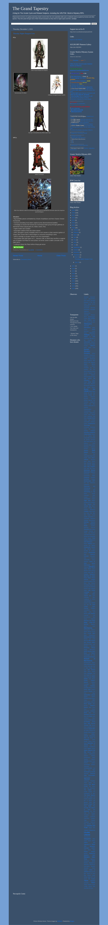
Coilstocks (89, 416)
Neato (85, 664)
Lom (90, 611)
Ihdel (85, 554)
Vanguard (87, 839)
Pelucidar (89, 677)
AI (94, 340)
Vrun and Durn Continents (78, 81)
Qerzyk (93, 695)
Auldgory (86, 366)
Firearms (93, 502)
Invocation (92, 556)
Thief (85, 813)
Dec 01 (77, 257)
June (75, 242)
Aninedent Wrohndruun (89, 355)
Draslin (85, 457)
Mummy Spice (91, 651)
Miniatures (86, 644)
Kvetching (93, 586)
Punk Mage (89, 693)
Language (86, 592)
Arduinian (90, 360)
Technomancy (87, 777)
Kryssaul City (87, 586)
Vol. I (90, 844)
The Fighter (88, 790)
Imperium (92, 554)
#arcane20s (86, 307)
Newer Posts (18, 256)
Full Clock (86, 513)
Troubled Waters (91, 823)
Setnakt (91, 730)
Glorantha (86, 529)
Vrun (93, 844)
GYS (94, 540)
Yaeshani (92, 880)
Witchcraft (86, 864)
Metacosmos (92, 635)
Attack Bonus (89, 364)
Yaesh (86, 880)
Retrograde (86, 711)
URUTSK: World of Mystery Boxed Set (81, 87)
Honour (85, 552)
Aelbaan (87, 335)
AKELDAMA (87, 342)
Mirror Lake (92, 644)
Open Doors (87, 671)
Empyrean (86, 477)
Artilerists (93, 362)
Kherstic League (89, 579)
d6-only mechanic (90, 439)
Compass (93, 421)
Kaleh (89, 572)
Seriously (86, 728)
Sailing (89, 719)
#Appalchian (87, 305)
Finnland (86, 502)
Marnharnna (88, 628)
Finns (89, 502)
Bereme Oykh (92, 376)
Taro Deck (87, 770)
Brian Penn (92, 391)
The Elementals (91, 788)
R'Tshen (86, 698)
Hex (89, 545)
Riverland (86, 714)
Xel (94, 877)
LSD (94, 615)
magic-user (92, 622)
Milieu (93, 642)
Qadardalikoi (87, 695)
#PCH (85, 316)
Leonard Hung (87, 602)
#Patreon (93, 314)
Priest (93, 687)
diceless (86, 450)
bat (94, 373)
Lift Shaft (92, 604)
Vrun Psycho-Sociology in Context (80, 97)
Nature (93, 662)
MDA (94, 633)
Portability (86, 687)
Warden (85, 853)
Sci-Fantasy (87, 721)
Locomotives (87, 610)
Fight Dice (87, 500)
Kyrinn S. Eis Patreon (76, 39)
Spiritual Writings (89, 755)
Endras (93, 479)
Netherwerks (90, 664)
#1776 (93, 304)
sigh (88, 737)
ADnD (93, 329)
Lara (94, 592)
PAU (85, 675)
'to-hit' (85, 298)
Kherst (93, 577)
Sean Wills (87, 723)
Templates (92, 780)
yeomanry (86, 882)
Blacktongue (87, 385)
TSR (85, 825)
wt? (92, 877)
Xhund (85, 878)
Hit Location (92, 550)
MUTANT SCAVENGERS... (78, 103)
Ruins (90, 716)
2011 (73, 215)
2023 (73, 281)
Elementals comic (89, 473)
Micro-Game (92, 640)
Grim (88, 536)
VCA (94, 839)
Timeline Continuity (89, 816)
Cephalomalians (87, 409)
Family (93, 493)
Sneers (89, 748)
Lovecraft (86, 615)
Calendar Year (91, 400)
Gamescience (92, 520)
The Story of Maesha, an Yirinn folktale (81, 99)
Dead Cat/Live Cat (90, 441)
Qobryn (93, 696)
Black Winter (87, 383)
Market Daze (89, 626)
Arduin (85, 360)
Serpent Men (91, 728)
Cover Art (87, 428)
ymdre (93, 884)
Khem (89, 577)
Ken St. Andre (91, 576)
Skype (85, 743)
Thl (88, 813)
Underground (91, 830)
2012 (73, 217)
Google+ (86, 531)
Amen (85, 347)
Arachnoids (92, 358)
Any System (92, 357)
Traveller (93, 820)
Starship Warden (89, 759)
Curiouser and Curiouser (77, 85)
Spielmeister (92, 753)
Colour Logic (87, 419)
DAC (85, 441)
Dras (91, 455)
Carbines (86, 402)
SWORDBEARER (88, 768)
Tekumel (87, 779)
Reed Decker (87, 703)
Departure (86, 446)
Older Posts (61, 256)
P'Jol (94, 673)
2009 (73, 210)
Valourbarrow (87, 836)
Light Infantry (89, 88)
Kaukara (86, 574)
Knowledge (86, 584)
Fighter (93, 500)
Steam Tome (92, 761)
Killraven (86, 581)
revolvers (92, 711)
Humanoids (92, 552)
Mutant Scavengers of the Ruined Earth (89, 655)
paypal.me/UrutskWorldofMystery (79, 70)
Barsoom (91, 373)
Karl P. (93, 572)
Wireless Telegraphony (89, 862)
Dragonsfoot (87, 455)
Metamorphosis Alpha (89, 637)
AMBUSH (92, 345)
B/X (90, 369)
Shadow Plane (87, 732)
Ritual (85, 712)
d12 (94, 437)
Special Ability (91, 752)
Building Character (89, 396)
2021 (73, 276)
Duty (85, 468)
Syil (94, 768)
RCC (94, 700)
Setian (87, 730)
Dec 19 (77, 262)
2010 (73, 212)
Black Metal (91, 382)
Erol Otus (86, 482)
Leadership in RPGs (89, 599)
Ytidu (94, 886)
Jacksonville (86, 559)
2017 (73, 266)
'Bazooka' (86, 297)
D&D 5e (89, 437)
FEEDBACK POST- (76, 136)
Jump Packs (87, 568)
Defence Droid (89, 443)
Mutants (93, 657)
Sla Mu (92, 744)
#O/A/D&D (86, 314)
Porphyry (92, 686)
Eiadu (93, 468)
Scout (93, 721)
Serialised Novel (91, 727)
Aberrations (87, 327)
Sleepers (86, 746)
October (76, 249)
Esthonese (92, 482)
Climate (93, 414)
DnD (93, 450)
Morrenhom (92, 649)
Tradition (93, 818)
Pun (94, 691)
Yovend (90, 886)
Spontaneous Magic (89, 757)
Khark (85, 577)
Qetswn (85, 696)
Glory (90, 529)
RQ (88, 716)
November (77, 252)
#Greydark (92, 309)
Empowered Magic (89, 475)
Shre (85, 737)
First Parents (87, 504)
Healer (85, 543)
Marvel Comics (91, 631)
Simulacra (86, 739)
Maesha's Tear (88, 620)
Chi (94, 411)
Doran (93, 452)
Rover (85, 716)
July (75, 244)
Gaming (86, 522)
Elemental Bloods (89, 470)
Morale (85, 649)
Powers (90, 687)
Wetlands (93, 859)
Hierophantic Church (89, 547)
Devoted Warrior (89, 448)
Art (89, 362)
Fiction (93, 498)
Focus (90, 507)
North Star (90, 666)
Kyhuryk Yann (87, 588)
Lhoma (93, 602)
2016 (73, 227)
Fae (94, 491)
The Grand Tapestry (31, 8)
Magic (85, 622)
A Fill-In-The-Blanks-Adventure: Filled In (82, 130)
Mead (85, 635)
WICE (93, 861)
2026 (73, 288)
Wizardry (93, 866)
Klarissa (93, 583)
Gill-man (93, 527)
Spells (85, 753)
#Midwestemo (87, 313)
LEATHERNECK (87, 601)
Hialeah (93, 545)
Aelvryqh (93, 334)
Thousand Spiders (89, 814)
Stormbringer (87, 764)
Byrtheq (85, 400)
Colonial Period (91, 418)
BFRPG (90, 378)
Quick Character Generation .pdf (83, 93)
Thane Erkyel (87, 782)
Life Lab (86, 604)
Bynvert (93, 398)
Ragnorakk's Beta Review (78, 137)
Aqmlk (85, 358)
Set (84, 730)
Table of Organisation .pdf (85, 96)
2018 (73, 268)
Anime (93, 353)
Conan (85, 423)
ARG (94, 360)
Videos (93, 840)
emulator (93, 477)
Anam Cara (91, 347)
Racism (90, 698)
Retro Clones (89, 709)
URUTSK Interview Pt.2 (86, 121)
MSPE (85, 651)
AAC (94, 322)
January (76, 230)
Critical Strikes (87, 434)
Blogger (72, 921)
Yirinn (93, 882)
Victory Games (87, 840)
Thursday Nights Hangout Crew (24, 33)
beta (85, 378)
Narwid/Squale (87, 662)
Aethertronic (86, 338)
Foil (94, 507)
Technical (86, 773)
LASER (86, 594)
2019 (73, 271)
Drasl (94, 455)
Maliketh (59, 921)
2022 (73, 278)
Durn (93, 465)
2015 (73, 225)
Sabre (93, 718)
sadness (86, 719)
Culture (93, 434)
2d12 (94, 320)
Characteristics (87, 411)
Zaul (85, 888)
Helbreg (90, 543)
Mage (93, 620)
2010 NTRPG (91, 318)
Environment (87, 481)
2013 (73, 220)
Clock (85, 416)
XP (89, 879)
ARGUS (86, 362)
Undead (86, 830)
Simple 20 (92, 737)
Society (93, 748)
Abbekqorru (88, 324)
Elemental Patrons (89, 472)
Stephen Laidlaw (89, 762)
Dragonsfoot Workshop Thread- (79, 133)
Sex (94, 730)
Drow (89, 457)
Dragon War (89, 454)
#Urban (85, 318)
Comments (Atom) (26, 259)
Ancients (87, 353)
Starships (86, 761)
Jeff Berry (91, 567)
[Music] (89, 304)
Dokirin (86, 452)
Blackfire (93, 383)
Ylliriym (85, 884)
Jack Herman (89, 557)
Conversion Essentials (89, 427)
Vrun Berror (87, 849)
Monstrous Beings (89, 647)
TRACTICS (86, 818)
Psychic (90, 691)
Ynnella (85, 886)
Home (39, 256)
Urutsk (87, 832)
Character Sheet (75, 84)
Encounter (86, 479)
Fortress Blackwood (89, 509)
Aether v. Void (89, 336)
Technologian (91, 775)
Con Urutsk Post (88, 125)
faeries (85, 493)
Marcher (86, 624)
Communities (87, 421)
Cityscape (86, 412)
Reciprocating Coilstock (89, 702)
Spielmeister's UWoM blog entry (79, 145)
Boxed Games (91, 387)
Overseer (89, 673)
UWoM (87, 835)
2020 (73, 273)
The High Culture (88, 797)
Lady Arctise (91, 590)
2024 (73, 283)
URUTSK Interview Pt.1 (86, 119)
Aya (94, 367)
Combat (93, 419)
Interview (86, 556)
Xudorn (93, 879)
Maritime (93, 624)
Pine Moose (92, 678)
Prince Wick (87, 689)
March (75, 235)
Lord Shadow (91, 613)
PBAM (87, 675)
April (75, 237)
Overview (75, 60)
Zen (87, 888)
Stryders (93, 764)
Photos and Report (84, 122)
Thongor (93, 813)
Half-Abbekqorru (88, 541)
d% (92, 437)
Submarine (86, 766)
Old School (91, 669)
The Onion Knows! (76, 76)
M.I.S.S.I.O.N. (87, 617)
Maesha (93, 618)
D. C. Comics (88, 436)
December (77, 255)
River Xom (92, 712)
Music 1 (87, 653)
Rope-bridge (92, 714)
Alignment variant (88, 343)
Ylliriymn (90, 884)
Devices (93, 446)
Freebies (86, 511)
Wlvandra (86, 868)
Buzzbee (86, 398)
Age (91, 338)
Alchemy (93, 342)
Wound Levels (91, 875)
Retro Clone (92, 707)
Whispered (86, 861)
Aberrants (86, 325)
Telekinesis (86, 780)
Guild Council (87, 538)
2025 (73, 286)
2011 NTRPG (88, 320)
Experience (86, 484)
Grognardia (92, 536)
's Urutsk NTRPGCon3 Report (82, 124)
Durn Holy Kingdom (89, 466)
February (76, 232)
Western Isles (89, 855)
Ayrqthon (86, 369)
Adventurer (92, 333)
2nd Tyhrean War (88, 322)
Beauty (85, 374)
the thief (92, 811)
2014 (73, 222)
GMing (93, 529)
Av (90, 367)
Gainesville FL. (91, 516)
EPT (94, 481)
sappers (93, 719)
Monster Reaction (89, 646)
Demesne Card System (89, 445)
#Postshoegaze (91, 316)
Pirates (86, 680)
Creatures (92, 432)
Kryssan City (92, 584)
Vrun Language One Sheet (78, 78)
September (77, 247)
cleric (89, 414)
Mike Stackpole (87, 642)
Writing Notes (87, 877)
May (75, 240)
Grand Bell (86, 534)
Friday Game (92, 511)
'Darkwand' (92, 297)
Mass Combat (87, 633)
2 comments (39, 250)
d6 (84, 439)
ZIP (89, 888)
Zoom (91, 888)
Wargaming (92, 853)
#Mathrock (86, 311)
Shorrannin (92, 736)
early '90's (89, 468)
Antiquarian (86, 357)
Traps (85, 820)
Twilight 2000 (92, 827)
